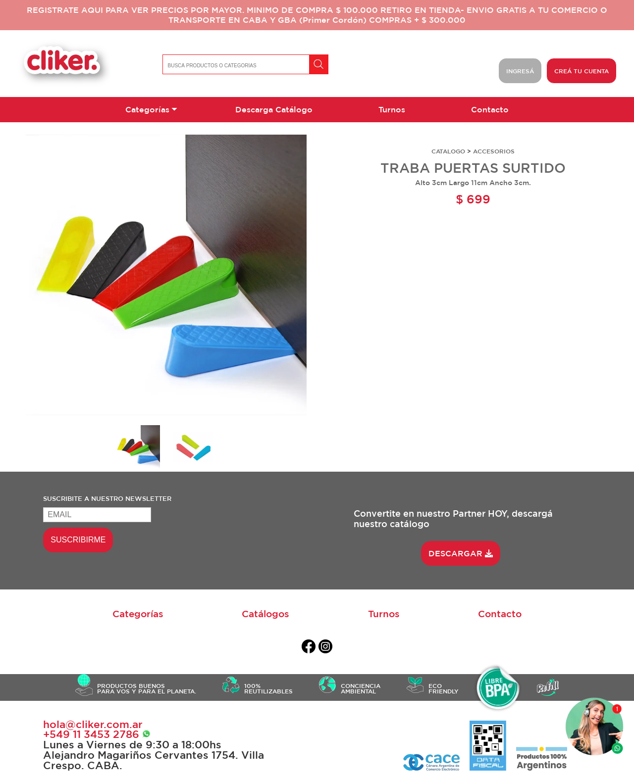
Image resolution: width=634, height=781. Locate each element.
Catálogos (265, 613)
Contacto (490, 109)
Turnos (391, 109)
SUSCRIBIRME (78, 540)
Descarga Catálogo (274, 109)
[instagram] (325, 648)
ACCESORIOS (494, 150)
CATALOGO (448, 150)
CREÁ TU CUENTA (581, 70)
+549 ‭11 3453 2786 (97, 734)
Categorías (147, 109)
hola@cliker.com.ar (93, 724)
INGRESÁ (520, 70)
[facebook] (309, 648)
